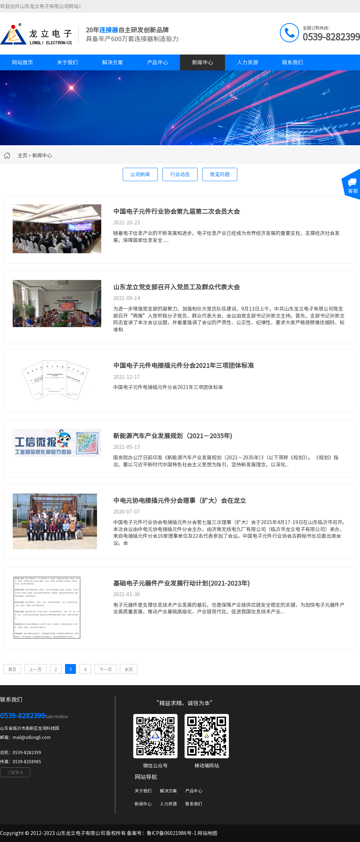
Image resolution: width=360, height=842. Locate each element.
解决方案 (112, 62)
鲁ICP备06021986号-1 (172, 833)
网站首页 (22, 62)
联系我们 (292, 62)
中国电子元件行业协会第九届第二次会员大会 (176, 211)
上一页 (35, 669)
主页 (22, 155)
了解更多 (15, 772)
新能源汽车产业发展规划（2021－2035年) (172, 436)
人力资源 (247, 62)
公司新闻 (140, 174)
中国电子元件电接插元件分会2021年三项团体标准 (183, 365)
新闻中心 (202, 62)
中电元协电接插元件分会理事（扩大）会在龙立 (179, 500)
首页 (12, 669)
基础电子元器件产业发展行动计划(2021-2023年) (181, 583)
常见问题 (220, 174)
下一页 (105, 669)
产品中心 (157, 62)
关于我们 (67, 62)
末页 (128, 669)
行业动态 (180, 174)
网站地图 (207, 833)
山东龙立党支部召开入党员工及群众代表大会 (176, 287)
